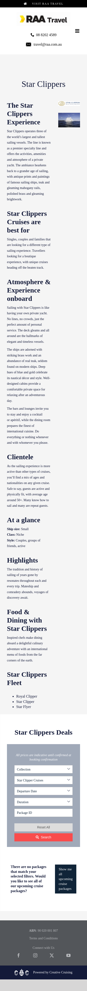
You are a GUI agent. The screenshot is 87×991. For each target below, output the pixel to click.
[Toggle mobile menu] (77, 30)
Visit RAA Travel (44, 3)
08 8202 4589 (46, 35)
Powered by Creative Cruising (52, 972)
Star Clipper (25, 702)
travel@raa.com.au (48, 44)
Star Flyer (23, 707)
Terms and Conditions (43, 938)
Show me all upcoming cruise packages (66, 878)
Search (43, 837)
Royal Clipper (26, 696)
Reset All (43, 827)
